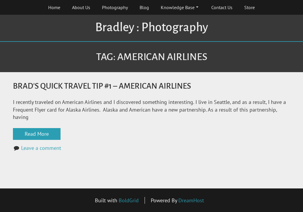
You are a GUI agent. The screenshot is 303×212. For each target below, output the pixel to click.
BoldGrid (129, 200)
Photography (115, 7)
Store (249, 7)
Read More (37, 133)
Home (54, 7)
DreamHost (191, 200)
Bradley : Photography (151, 27)
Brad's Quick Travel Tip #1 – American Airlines (102, 86)
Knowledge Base (179, 7)
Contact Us (221, 7)
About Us (81, 7)
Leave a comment (41, 148)
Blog (144, 7)
